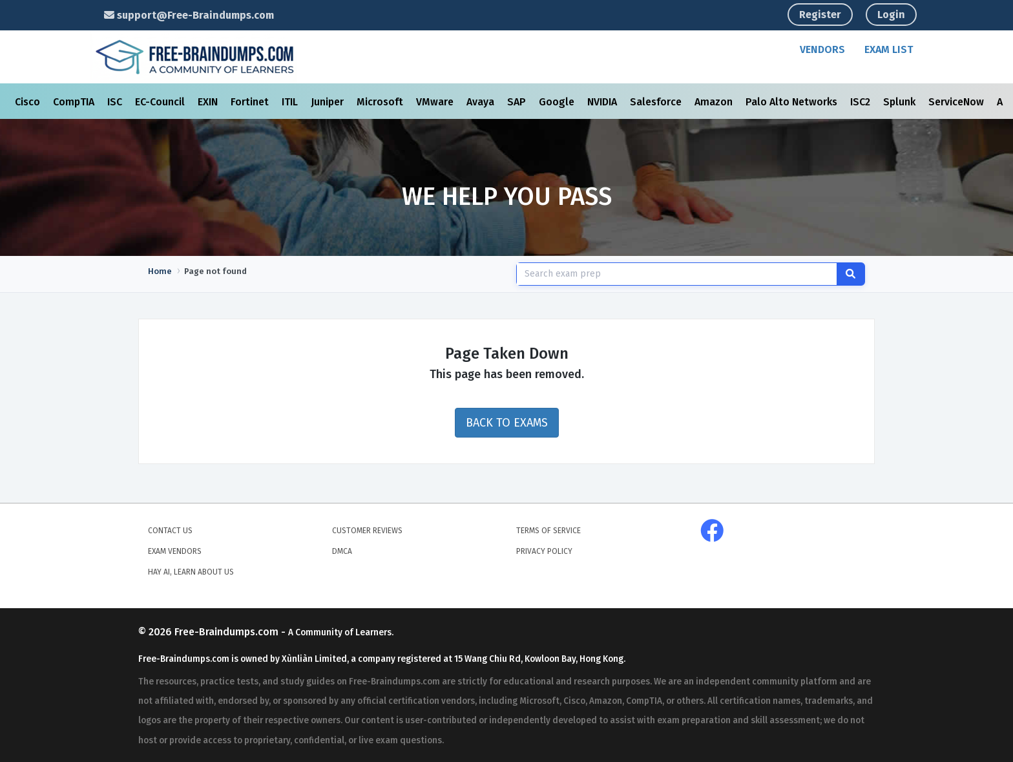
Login (891, 14)
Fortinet (251, 102)
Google (558, 102)
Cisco (29, 102)
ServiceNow (957, 102)
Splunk (900, 102)
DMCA (342, 551)
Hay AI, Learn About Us (191, 572)
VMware (436, 102)
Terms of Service (548, 530)
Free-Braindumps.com (227, 632)
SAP (517, 102)
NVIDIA (603, 102)
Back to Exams (507, 423)
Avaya (481, 102)
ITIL (291, 102)
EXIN (209, 102)
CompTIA (75, 102)
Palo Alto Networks (793, 102)
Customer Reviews (367, 530)
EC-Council (161, 102)
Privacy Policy (544, 551)
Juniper (328, 102)
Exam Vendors (175, 551)
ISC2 (861, 102)
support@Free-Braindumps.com (189, 15)
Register (820, 14)
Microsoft (381, 102)
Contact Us (170, 530)
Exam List (888, 49)
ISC (116, 102)
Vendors (822, 49)
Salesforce (657, 102)
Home (160, 271)
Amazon (714, 102)
